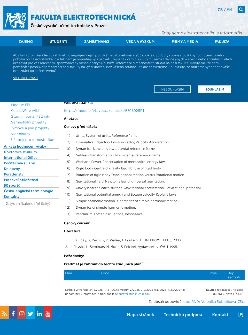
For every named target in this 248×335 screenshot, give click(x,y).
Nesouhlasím (172, 89)
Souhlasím (214, 89)
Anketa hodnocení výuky (25, 146)
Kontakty (12, 196)
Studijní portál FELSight (31, 116)
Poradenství (14, 174)
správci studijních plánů (134, 293)
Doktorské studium (20, 152)
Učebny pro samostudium (33, 139)
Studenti (58, 41)
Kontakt (220, 314)
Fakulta (222, 41)
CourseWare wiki (25, 110)
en (229, 9)
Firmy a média (185, 41)
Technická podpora (183, 314)
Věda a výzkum (140, 41)
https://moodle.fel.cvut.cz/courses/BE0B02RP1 (104, 110)
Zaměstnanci (96, 41)
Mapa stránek (140, 314)
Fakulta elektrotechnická (83, 16)
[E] (240, 314)
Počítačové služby (19, 163)
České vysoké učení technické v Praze (68, 25)
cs (220, 9)
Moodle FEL (20, 104)
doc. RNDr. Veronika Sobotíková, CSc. (214, 301)
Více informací (25, 78)
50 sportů (12, 185)
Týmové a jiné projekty (30, 128)
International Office (21, 157)
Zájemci (26, 41)
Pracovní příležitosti (21, 179)
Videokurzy (20, 133)
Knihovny (12, 168)
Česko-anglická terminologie (28, 191)
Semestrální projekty (28, 122)
